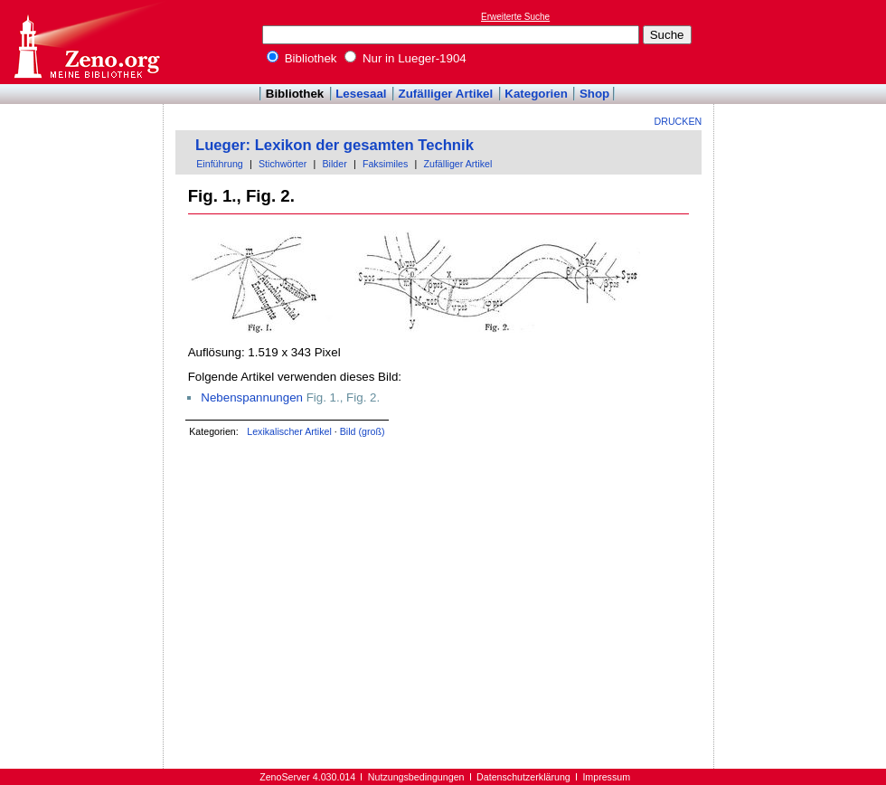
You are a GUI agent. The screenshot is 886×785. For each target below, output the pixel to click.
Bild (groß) (362, 431)
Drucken (678, 121)
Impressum (606, 776)
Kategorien (536, 93)
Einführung (219, 163)
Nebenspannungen (252, 397)
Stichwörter (282, 163)
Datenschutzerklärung (523, 776)
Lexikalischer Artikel (289, 431)
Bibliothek (302, 58)
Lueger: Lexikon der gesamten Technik (334, 145)
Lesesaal (360, 93)
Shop (594, 93)
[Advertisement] (802, 41)
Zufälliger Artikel (446, 93)
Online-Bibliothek (86, 42)
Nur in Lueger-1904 (405, 58)
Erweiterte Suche (515, 17)
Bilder (334, 163)
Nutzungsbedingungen (416, 776)
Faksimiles (385, 163)
